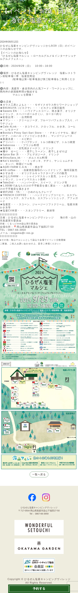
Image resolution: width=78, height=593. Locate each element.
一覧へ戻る (39, 474)
